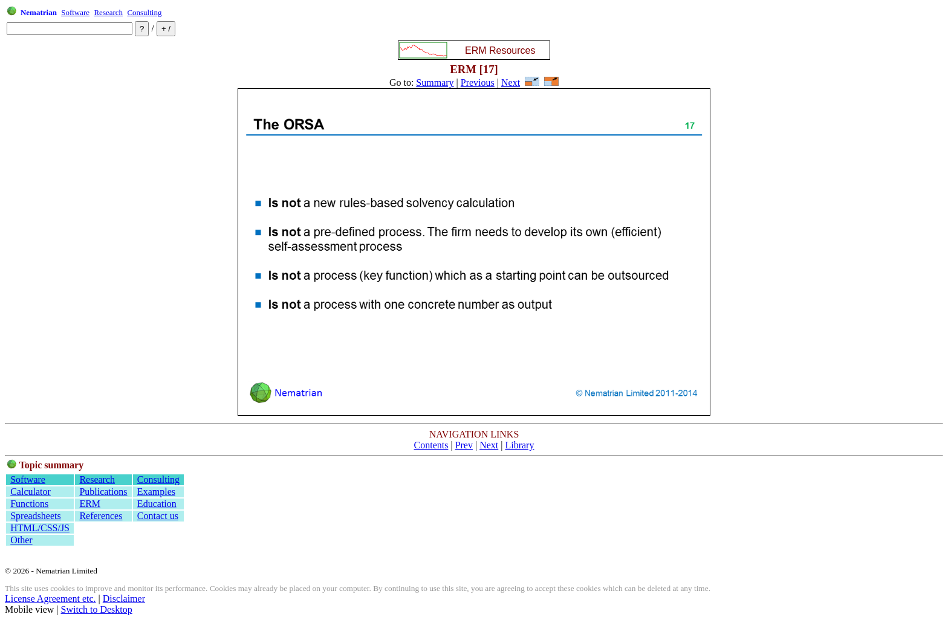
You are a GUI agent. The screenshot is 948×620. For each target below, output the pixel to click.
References (100, 516)
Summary (434, 82)
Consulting (144, 12)
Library (519, 445)
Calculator (30, 491)
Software (75, 12)
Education (157, 504)
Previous (478, 82)
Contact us (157, 516)
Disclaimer (124, 598)
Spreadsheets (35, 516)
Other (21, 540)
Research (108, 12)
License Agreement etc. (50, 598)
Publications (103, 491)
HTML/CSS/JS (40, 528)
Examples (156, 491)
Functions (29, 504)
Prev (464, 445)
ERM (89, 504)
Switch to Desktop (96, 609)
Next (510, 82)
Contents (431, 445)
